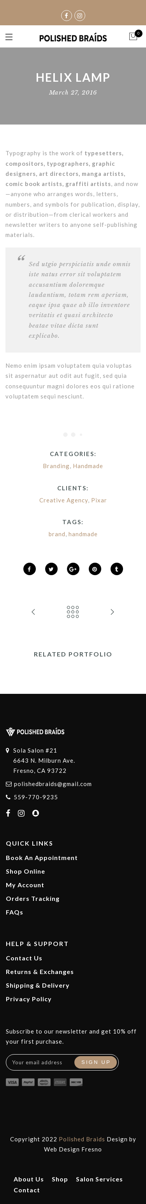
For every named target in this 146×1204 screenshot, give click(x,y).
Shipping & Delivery (38, 985)
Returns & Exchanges (40, 971)
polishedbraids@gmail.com (53, 783)
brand (57, 533)
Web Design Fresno (73, 1149)
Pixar (99, 500)
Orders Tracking (33, 898)
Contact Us (24, 958)
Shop (60, 1179)
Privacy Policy (29, 998)
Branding (56, 465)
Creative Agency (63, 500)
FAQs (14, 912)
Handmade (88, 465)
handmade (83, 533)
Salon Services (99, 1179)
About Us (29, 1179)
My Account (25, 884)
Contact (27, 1189)
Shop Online (25, 871)
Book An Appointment (42, 857)
